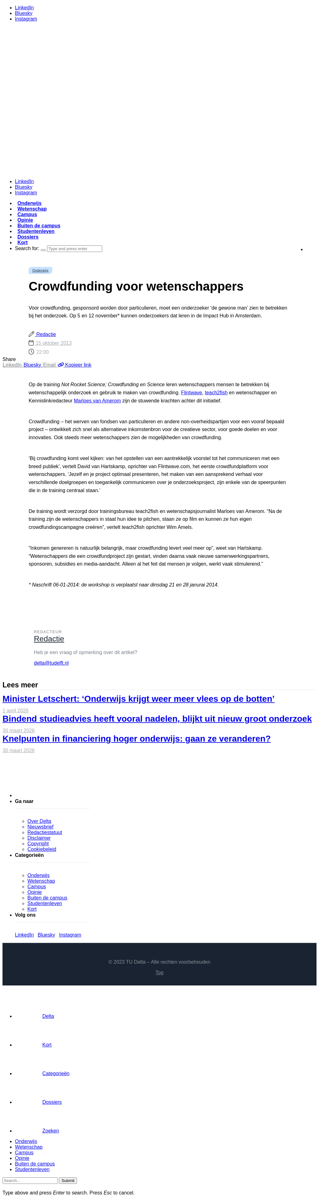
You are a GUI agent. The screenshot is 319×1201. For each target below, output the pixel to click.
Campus (27, 214)
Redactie (45, 334)
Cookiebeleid (41, 849)
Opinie (25, 220)
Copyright (38, 843)
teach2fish (216, 392)
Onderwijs (29, 203)
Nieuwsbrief (40, 826)
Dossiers (28, 237)
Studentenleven (36, 231)
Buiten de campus (38, 225)
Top (159, 972)
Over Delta (39, 821)
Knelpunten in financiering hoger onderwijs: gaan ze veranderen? (136, 738)
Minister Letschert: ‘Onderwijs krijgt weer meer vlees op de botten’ (138, 699)
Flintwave (191, 392)
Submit (67, 1180)
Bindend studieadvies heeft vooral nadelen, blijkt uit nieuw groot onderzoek (157, 719)
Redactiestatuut (44, 832)
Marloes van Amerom (97, 400)
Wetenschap (32, 208)
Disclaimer (39, 838)
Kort (22, 242)
